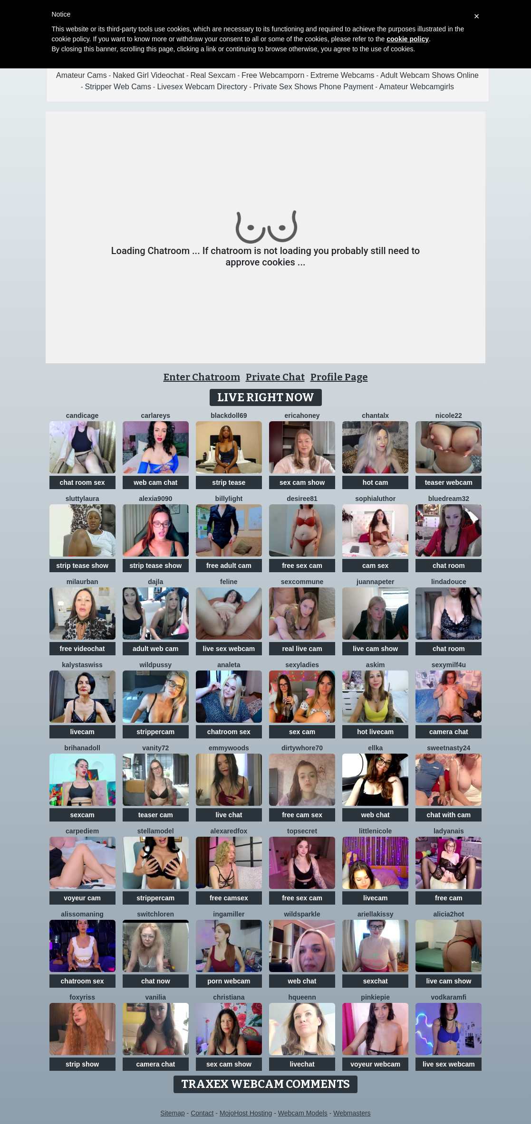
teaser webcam (449, 482)
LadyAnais (449, 831)
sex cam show (302, 482)
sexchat (375, 981)
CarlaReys (155, 415)
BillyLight (229, 498)
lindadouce (448, 582)
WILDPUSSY (155, 665)
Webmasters (351, 1113)
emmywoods (229, 748)
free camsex (229, 898)
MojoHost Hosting (246, 1113)
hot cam (375, 482)
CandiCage (82, 415)
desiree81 (302, 498)
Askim (375, 665)
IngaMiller (228, 914)
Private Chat (275, 377)
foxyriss (82, 997)
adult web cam (155, 648)
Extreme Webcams (342, 75)
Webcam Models (303, 1113)
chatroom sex (229, 732)
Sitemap (172, 1113)
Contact (202, 1113)
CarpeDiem (82, 831)
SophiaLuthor (375, 498)
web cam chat (155, 482)
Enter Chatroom (202, 377)
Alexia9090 (155, 498)
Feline (229, 582)
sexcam (82, 815)
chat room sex (82, 482)
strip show (82, 1064)
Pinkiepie (375, 997)
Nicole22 (448, 415)
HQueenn (302, 997)
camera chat (448, 732)
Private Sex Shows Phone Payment (313, 87)
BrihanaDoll (82, 748)
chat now (155, 981)
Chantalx (375, 415)
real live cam (302, 648)
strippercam (155, 732)
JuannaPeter (375, 582)
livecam (82, 732)
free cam (449, 898)
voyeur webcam (375, 1064)
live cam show (375, 648)
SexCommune (302, 582)
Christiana (228, 997)
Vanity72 (155, 748)
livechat (302, 1064)
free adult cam (228, 565)
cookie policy (407, 39)
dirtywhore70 (302, 748)
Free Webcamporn (272, 75)
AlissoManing (82, 914)
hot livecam (375, 732)
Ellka (375, 748)
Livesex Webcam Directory (202, 87)
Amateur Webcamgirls (416, 87)
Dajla (155, 582)
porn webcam (228, 981)
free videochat (82, 648)
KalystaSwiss (82, 665)
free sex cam (302, 565)
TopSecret (302, 831)
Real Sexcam (213, 75)
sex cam (302, 732)
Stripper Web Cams (118, 87)
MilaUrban (82, 582)
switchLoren (155, 914)
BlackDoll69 (229, 415)
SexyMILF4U (449, 665)
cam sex (375, 565)
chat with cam (449, 815)
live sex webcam (229, 648)
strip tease (228, 482)
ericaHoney (302, 415)
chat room (449, 565)
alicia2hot (449, 914)
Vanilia (155, 997)
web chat (375, 815)
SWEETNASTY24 (448, 748)
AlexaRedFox (228, 831)
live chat (228, 815)
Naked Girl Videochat (148, 75)
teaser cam (155, 815)
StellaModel (155, 831)
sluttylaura (82, 498)
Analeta (228, 665)
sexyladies (302, 665)
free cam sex (302, 815)
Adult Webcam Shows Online (429, 75)
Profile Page (339, 377)
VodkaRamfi (449, 997)
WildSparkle (302, 914)
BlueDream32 (448, 498)
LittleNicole (375, 831)
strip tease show (82, 565)
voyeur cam (82, 898)
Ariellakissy (375, 914)
